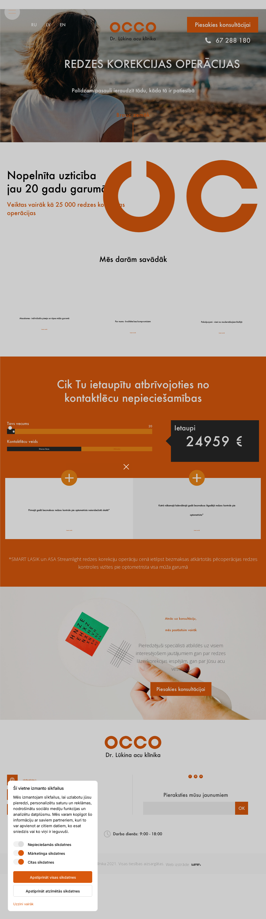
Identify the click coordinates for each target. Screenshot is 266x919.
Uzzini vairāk (23, 904)
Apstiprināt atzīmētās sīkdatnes (53, 891)
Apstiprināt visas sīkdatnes (53, 877)
